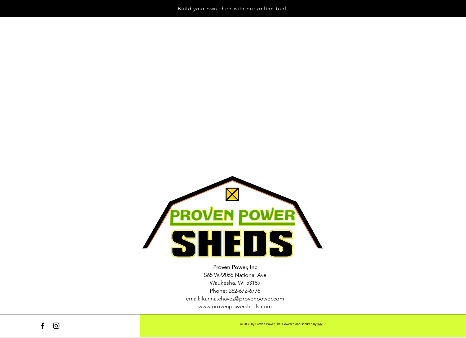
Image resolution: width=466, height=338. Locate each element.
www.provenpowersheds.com (235, 306)
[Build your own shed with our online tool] (232, 8)
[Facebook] (42, 326)
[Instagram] (56, 326)
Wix (320, 324)
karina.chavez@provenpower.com (243, 298)
